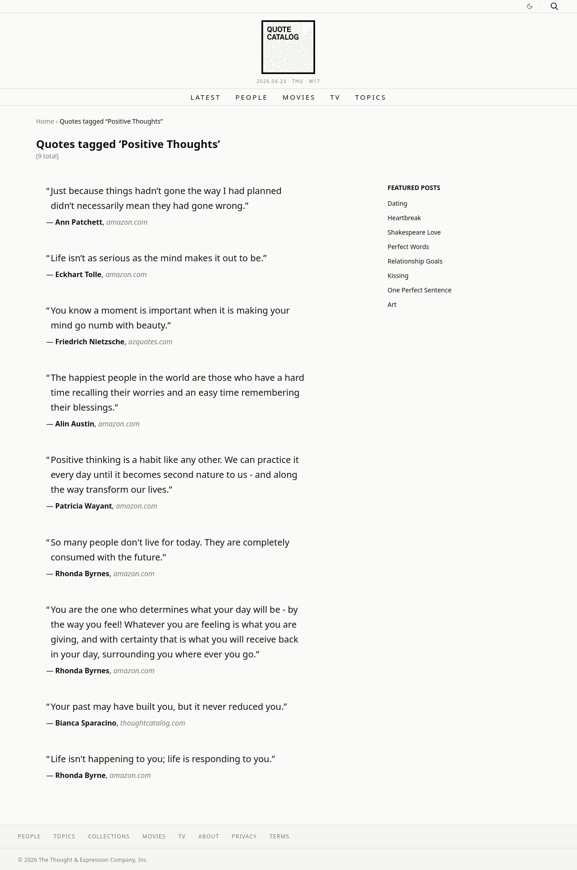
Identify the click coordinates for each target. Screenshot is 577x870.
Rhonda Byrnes (82, 573)
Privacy (244, 836)
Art (392, 304)
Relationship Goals (415, 261)
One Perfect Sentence (420, 290)
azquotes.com (150, 342)
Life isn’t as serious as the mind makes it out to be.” (158, 258)
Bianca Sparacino (86, 723)
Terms (279, 836)
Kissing (398, 275)
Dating (398, 203)
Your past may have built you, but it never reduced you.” (168, 706)
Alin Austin (75, 424)
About (208, 836)
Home (45, 121)
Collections (109, 836)
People (251, 97)
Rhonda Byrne (80, 775)
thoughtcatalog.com (152, 723)
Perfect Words (408, 246)
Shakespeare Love (414, 232)
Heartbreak (404, 217)
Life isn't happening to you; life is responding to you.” (162, 759)
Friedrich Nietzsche (90, 342)
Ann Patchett (79, 222)
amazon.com (127, 222)
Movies (299, 97)
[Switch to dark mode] (529, 6)
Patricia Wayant (83, 506)
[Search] (554, 6)
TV (335, 97)
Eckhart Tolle (78, 274)
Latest (206, 97)
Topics (371, 97)
